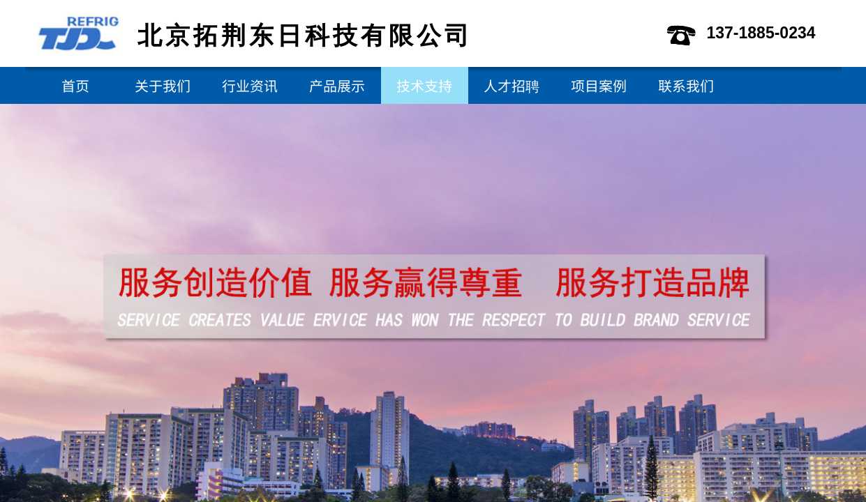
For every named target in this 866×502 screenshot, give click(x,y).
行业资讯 (250, 85)
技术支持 (424, 85)
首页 (75, 85)
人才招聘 (511, 85)
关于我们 (163, 85)
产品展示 (337, 85)
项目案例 (599, 85)
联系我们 (686, 85)
